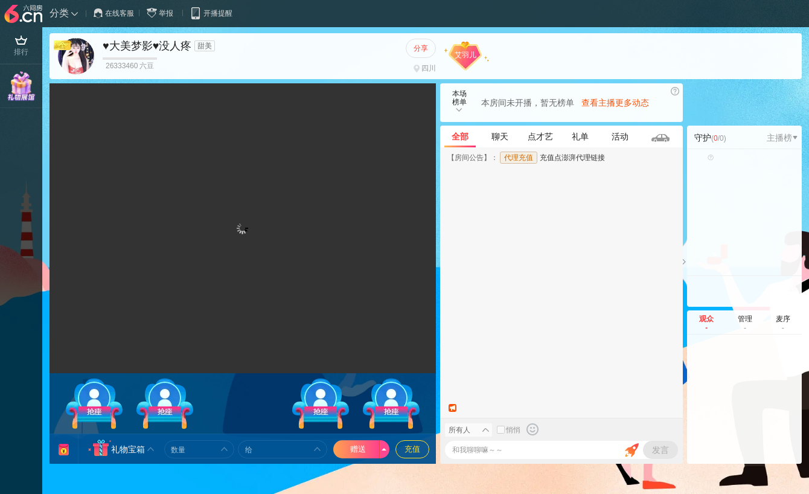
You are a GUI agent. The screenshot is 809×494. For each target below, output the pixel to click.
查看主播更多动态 (615, 102)
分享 (421, 48)
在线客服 (114, 13)
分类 (59, 13)
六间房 (24, 14)
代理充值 (518, 157)
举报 (162, 13)
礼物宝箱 (128, 449)
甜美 (204, 46)
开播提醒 (211, 13)
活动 (620, 136)
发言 (660, 450)
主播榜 (782, 138)
